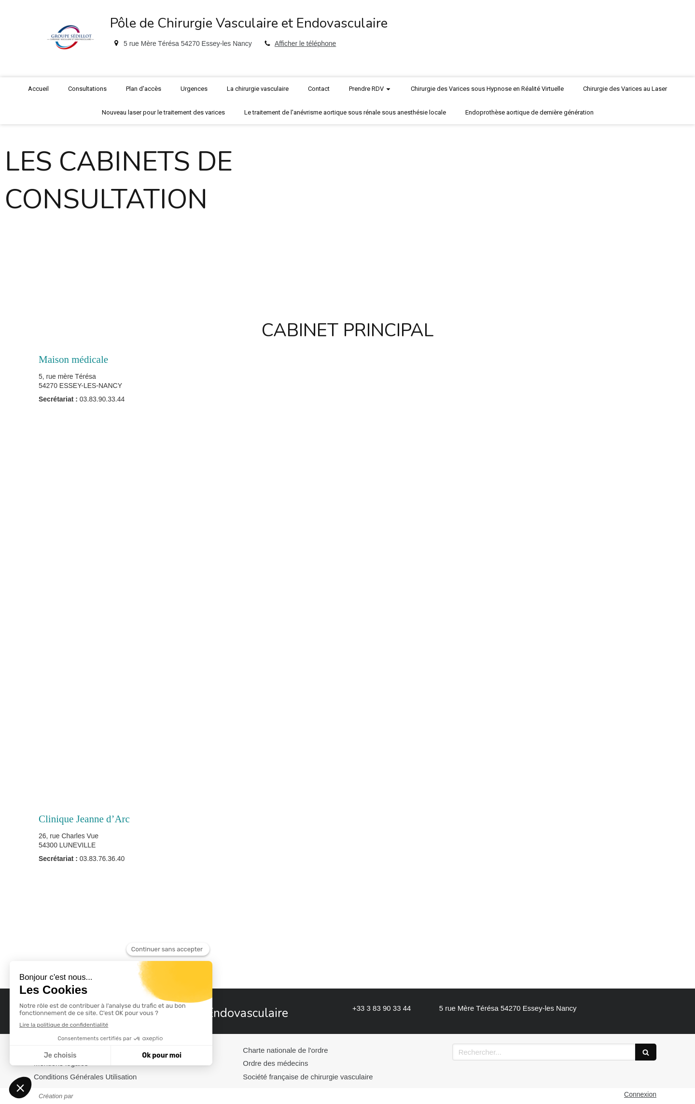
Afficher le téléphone (305, 43)
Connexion (640, 1094)
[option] (347, 206)
